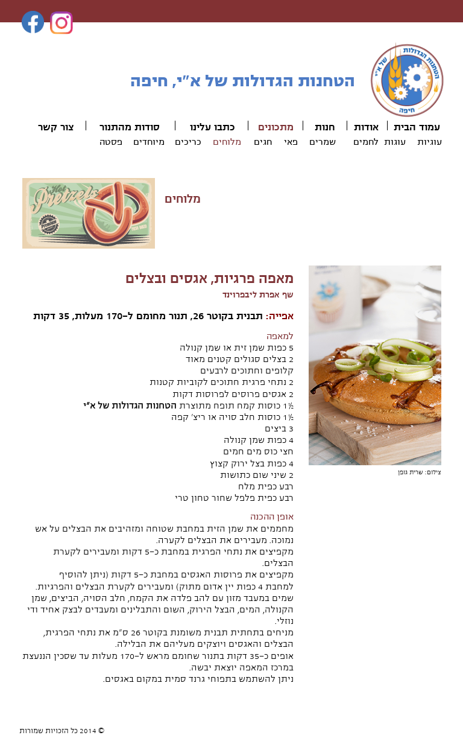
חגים (263, 142)
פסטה (110, 142)
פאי (291, 142)
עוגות (395, 142)
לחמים (366, 142)
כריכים (188, 142)
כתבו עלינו (212, 127)
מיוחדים (149, 142)
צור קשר (56, 127)
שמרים (322, 142)
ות (320, 127)
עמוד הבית (417, 127)
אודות (366, 127)
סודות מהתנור (129, 127)
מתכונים (276, 127)
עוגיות (429, 142)
